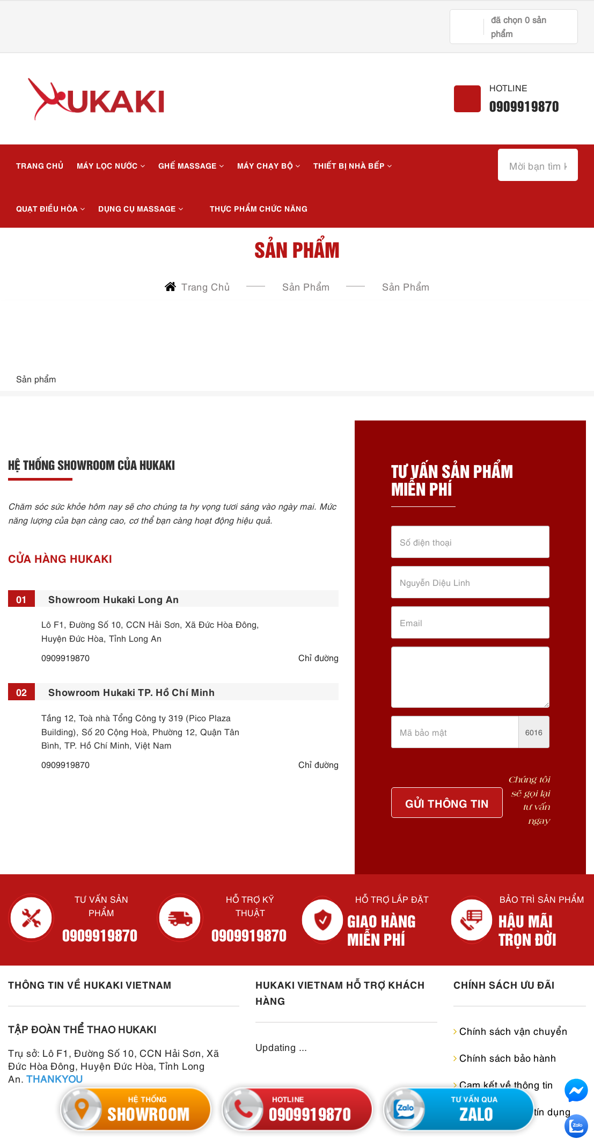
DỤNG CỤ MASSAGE (140, 207)
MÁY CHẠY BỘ (268, 164)
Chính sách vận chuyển (510, 1030)
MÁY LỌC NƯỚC (111, 164)
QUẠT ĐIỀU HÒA (50, 207)
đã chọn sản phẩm (518, 26)
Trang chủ (39, 164)
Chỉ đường (318, 657)
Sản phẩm (406, 286)
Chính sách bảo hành (504, 1057)
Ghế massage (191, 164)
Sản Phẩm (306, 286)
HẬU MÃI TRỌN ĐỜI (527, 929)
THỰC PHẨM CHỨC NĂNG (258, 207)
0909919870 (524, 105)
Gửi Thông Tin (447, 802)
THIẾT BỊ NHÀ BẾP (352, 164)
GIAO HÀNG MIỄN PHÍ (381, 929)
